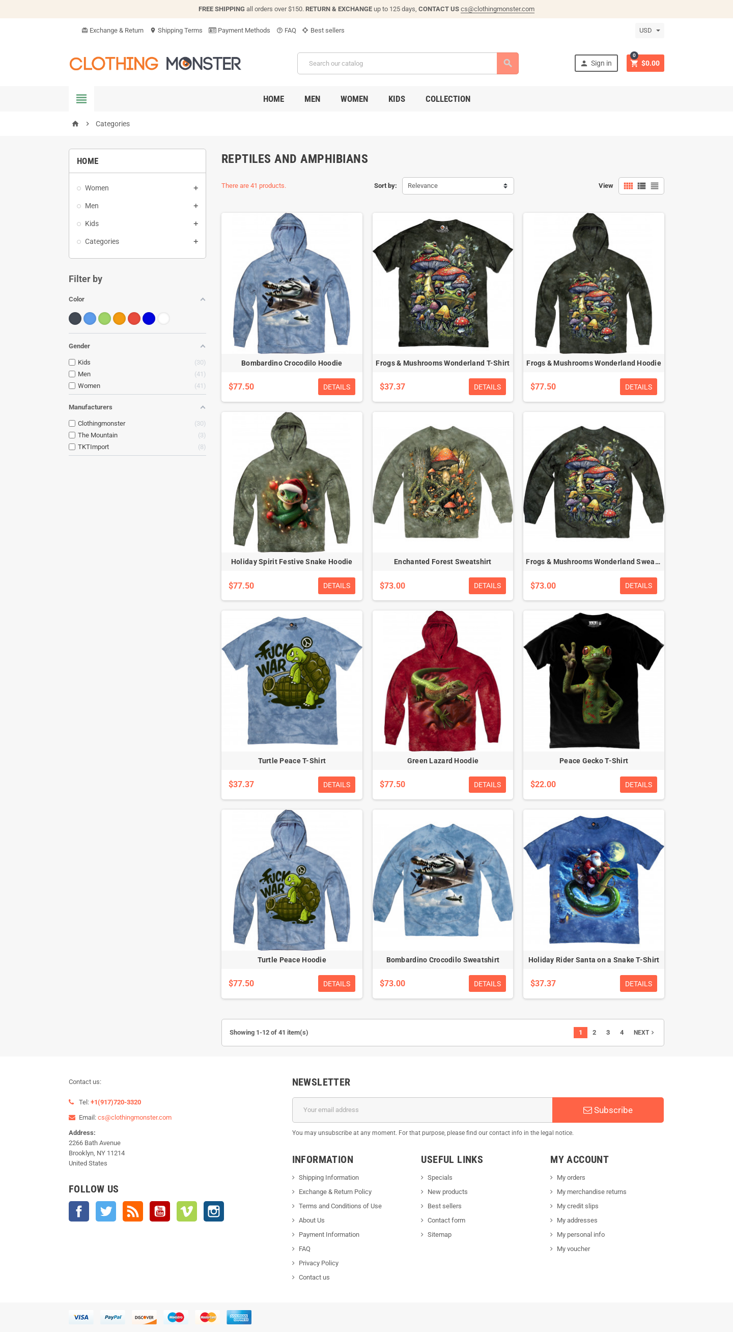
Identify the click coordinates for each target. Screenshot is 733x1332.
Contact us (314, 1277)
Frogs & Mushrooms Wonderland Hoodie (593, 363)
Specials (440, 1177)
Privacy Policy (319, 1263)
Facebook (79, 1211)
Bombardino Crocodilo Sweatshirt (443, 960)
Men (312, 99)
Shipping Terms (176, 30)
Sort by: (385, 185)
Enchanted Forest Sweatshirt (443, 562)
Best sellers (323, 30)
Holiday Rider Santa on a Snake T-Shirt (594, 960)
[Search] (407, 63)
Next (645, 1032)
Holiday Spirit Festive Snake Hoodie (292, 562)
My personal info (581, 1234)
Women (354, 99)
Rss (133, 1211)
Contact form (446, 1220)
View (606, 185)
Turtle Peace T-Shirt (292, 761)
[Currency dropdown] (649, 30)
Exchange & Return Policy (335, 1192)
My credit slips (578, 1206)
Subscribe (608, 1110)
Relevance (423, 185)
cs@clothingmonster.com (497, 9)
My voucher (573, 1249)
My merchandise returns (592, 1192)
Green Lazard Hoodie (442, 761)
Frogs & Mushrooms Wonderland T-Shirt (443, 363)
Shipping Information (329, 1177)
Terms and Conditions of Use (340, 1206)
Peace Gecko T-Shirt (593, 761)
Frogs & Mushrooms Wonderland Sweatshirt (599, 562)
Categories (102, 241)
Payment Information (329, 1234)
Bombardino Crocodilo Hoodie (292, 363)
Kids (396, 99)
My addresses (577, 1220)
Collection (448, 99)
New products (448, 1192)
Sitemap (440, 1234)
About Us (312, 1220)
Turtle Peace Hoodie (292, 960)
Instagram (214, 1211)
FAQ (286, 30)
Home (273, 99)
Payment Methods (239, 30)
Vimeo (187, 1211)
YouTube (160, 1211)
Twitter (106, 1211)
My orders (571, 1177)
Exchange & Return (112, 30)
